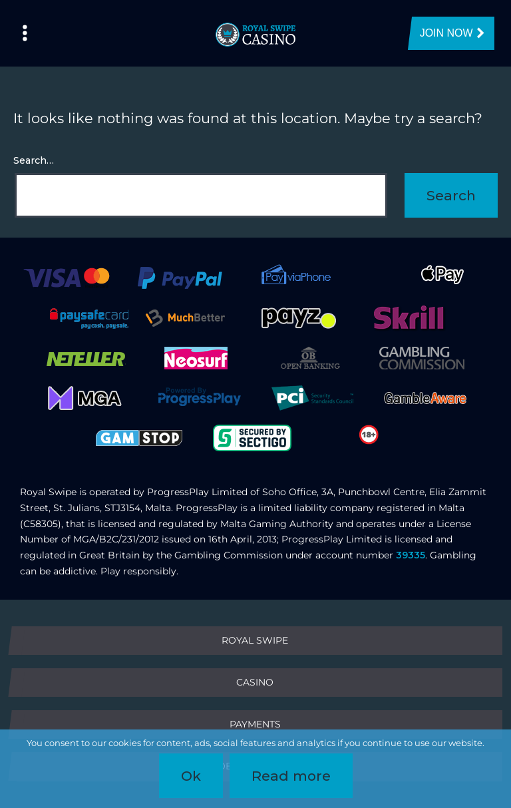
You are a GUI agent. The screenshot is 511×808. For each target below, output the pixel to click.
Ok (191, 775)
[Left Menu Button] (25, 33)
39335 (410, 555)
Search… (33, 160)
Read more (291, 775)
